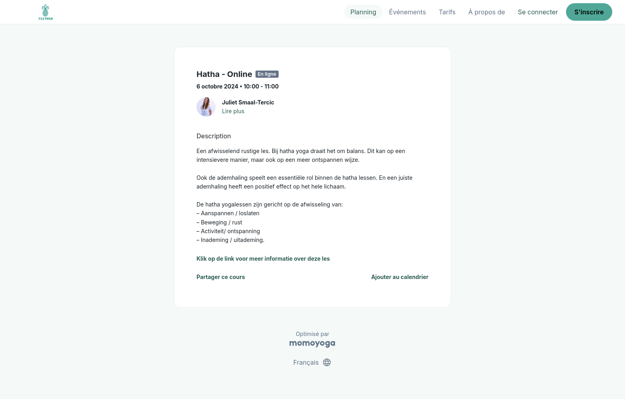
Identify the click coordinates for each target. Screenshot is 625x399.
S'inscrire (589, 12)
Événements (407, 12)
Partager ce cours (221, 276)
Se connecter (538, 12)
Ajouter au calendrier (399, 276)
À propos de (486, 12)
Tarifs (447, 12)
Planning (363, 12)
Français (312, 362)
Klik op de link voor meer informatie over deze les (263, 258)
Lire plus (233, 111)
